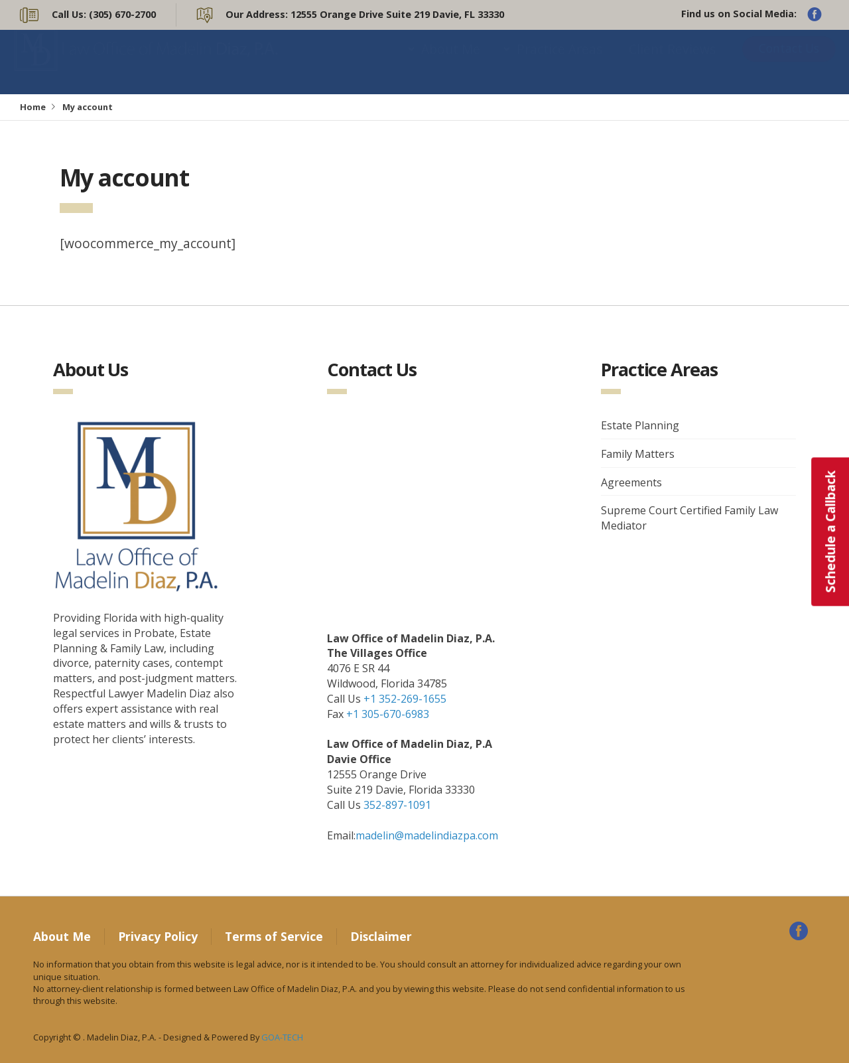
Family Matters (638, 454)
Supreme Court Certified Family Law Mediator (689, 518)
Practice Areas (559, 62)
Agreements (631, 482)
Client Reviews (672, 62)
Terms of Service (274, 936)
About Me (450, 62)
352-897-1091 (397, 805)
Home (33, 107)
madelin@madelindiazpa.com (427, 835)
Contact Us (789, 61)
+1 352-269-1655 (404, 698)
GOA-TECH (282, 1037)
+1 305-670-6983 (387, 714)
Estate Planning (640, 425)
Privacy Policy (158, 936)
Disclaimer (381, 936)
